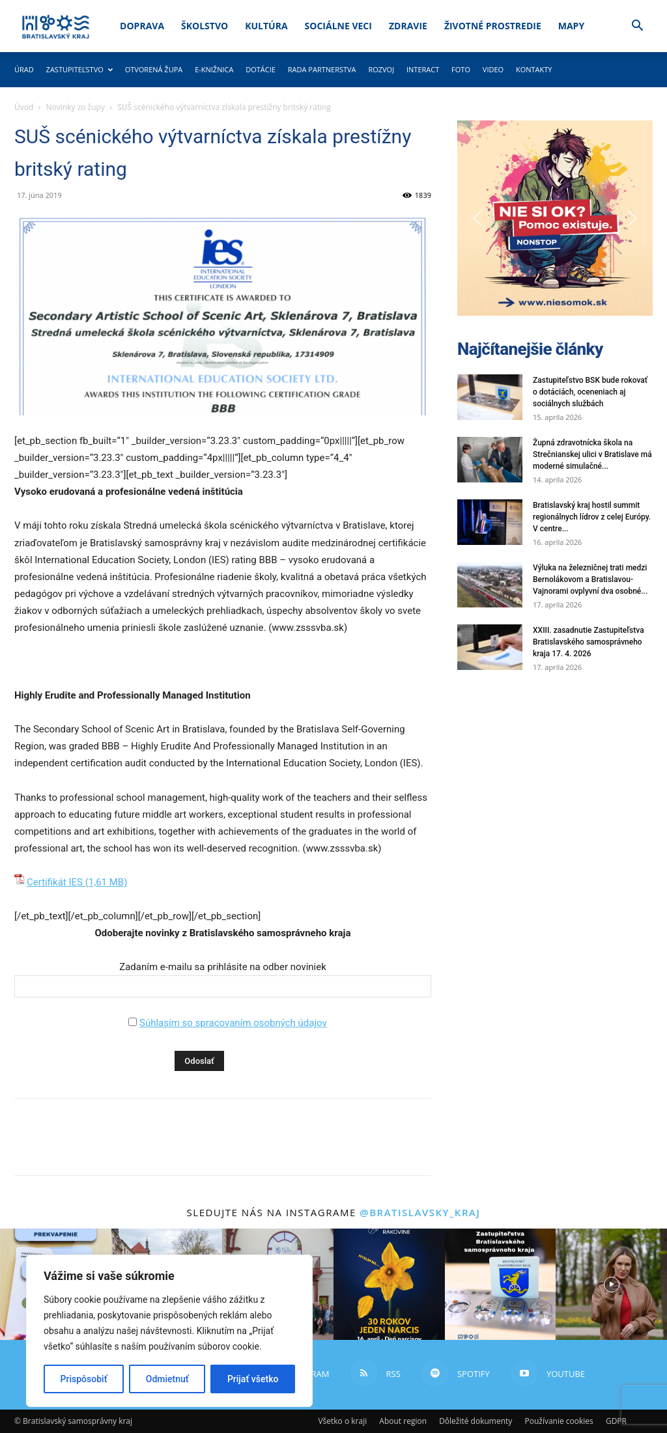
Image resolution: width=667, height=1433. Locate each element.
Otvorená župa (154, 69)
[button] (637, 27)
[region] (169, 1331)
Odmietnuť (167, 1379)
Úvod (23, 107)
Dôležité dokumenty (475, 1420)
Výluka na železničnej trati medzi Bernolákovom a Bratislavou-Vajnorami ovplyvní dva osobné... (590, 579)
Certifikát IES (55, 882)
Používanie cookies (558, 1420)
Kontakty (534, 69)
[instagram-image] (389, 1284)
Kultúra (266, 26)
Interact (422, 69)
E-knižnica (214, 69)
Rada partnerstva (322, 69)
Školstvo (204, 26)
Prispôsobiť (84, 1379)
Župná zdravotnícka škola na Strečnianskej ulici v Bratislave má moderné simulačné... (592, 454)
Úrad (24, 69)
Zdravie (408, 26)
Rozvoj (381, 69)
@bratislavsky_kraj (420, 1212)
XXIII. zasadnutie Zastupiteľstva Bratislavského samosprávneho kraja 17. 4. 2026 (588, 642)
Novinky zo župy (75, 107)
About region (403, 1420)
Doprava (142, 26)
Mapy (571, 26)
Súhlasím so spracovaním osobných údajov (233, 1023)
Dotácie (261, 69)
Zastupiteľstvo (79, 69)
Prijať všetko (252, 1379)
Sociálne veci (338, 26)
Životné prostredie (492, 26)
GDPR (616, 1420)
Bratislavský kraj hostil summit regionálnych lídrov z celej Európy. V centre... (592, 517)
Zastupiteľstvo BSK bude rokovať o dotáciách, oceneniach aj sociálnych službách (590, 392)
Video (493, 69)
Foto (460, 69)
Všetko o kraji (342, 1420)
